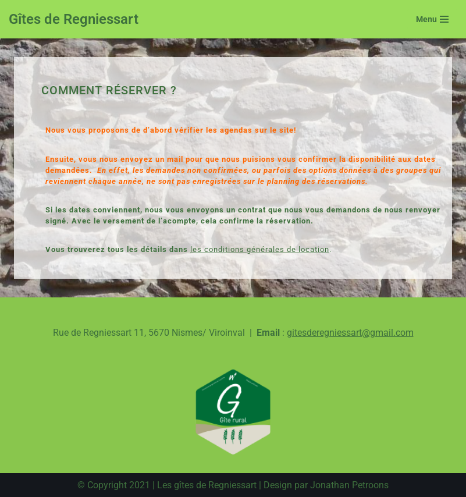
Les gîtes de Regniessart (207, 485)
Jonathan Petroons (349, 485)
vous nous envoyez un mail (131, 159)
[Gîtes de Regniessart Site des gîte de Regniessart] (73, 19)
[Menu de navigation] (432, 19)
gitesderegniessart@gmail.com (350, 332)
